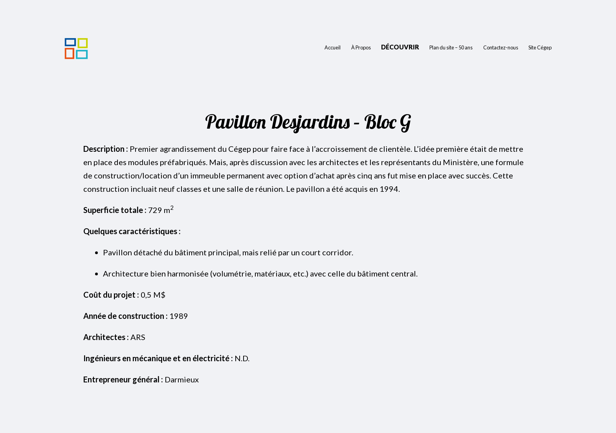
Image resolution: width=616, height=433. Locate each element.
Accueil (332, 47)
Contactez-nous (500, 47)
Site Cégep (540, 47)
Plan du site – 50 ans (451, 47)
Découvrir (400, 47)
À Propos (361, 47)
